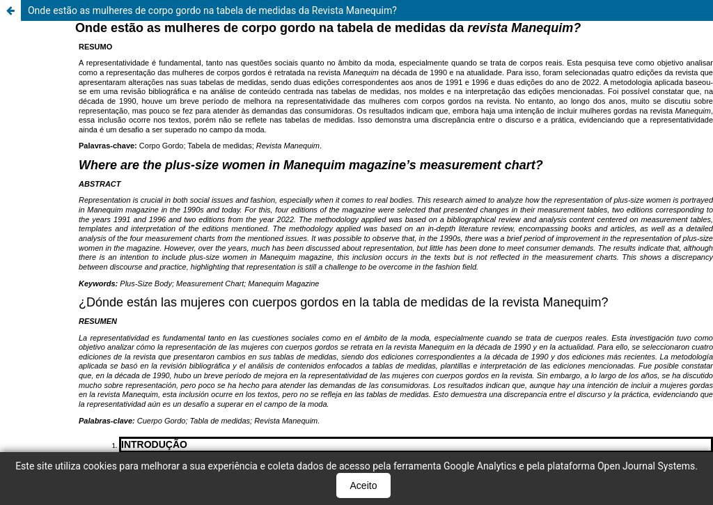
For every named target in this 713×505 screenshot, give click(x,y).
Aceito (363, 485)
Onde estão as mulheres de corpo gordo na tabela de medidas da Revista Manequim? (212, 10)
